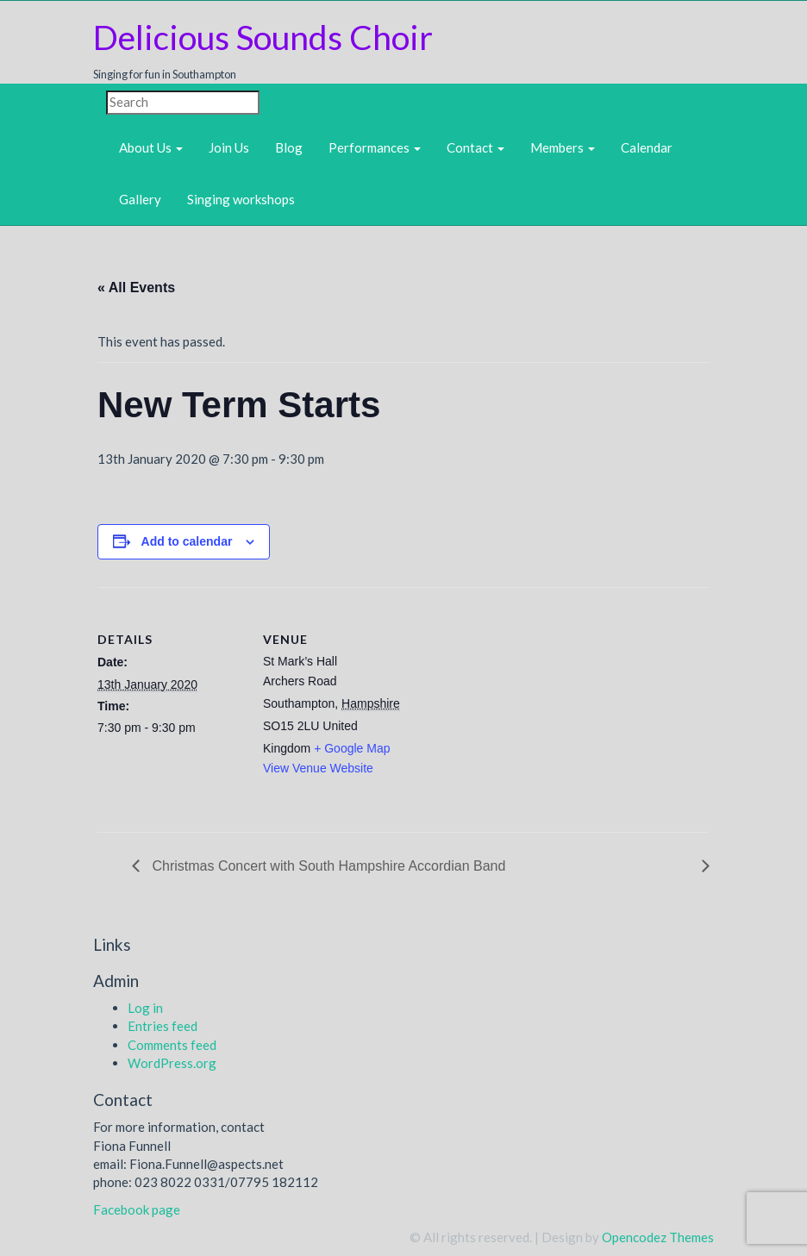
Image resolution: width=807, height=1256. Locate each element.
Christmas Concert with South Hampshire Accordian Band (326, 866)
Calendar (646, 147)
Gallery (140, 199)
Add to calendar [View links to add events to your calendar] (187, 541)
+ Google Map (352, 748)
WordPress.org (172, 1063)
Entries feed (162, 1026)
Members (562, 147)
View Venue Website (318, 768)
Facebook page (136, 1209)
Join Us (229, 147)
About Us (151, 147)
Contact (475, 147)
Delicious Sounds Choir (263, 37)
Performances (374, 147)
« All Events (136, 287)
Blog (289, 147)
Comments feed (172, 1045)
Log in (145, 1007)
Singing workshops (241, 199)
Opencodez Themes (658, 1237)
